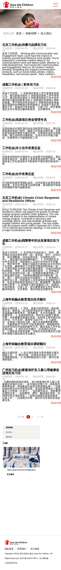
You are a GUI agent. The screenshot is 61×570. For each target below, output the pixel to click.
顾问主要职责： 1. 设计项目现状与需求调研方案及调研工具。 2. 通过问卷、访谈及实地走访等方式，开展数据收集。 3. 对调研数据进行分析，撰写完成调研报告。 (30, 356)
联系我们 (22, 549)
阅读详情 (56, 76)
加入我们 (46, 33)
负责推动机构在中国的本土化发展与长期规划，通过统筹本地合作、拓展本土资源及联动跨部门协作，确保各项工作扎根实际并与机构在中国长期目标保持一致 (31, 160)
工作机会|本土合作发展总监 (21, 148)
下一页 (40, 417)
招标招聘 (31, 33)
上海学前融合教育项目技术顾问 (24, 299)
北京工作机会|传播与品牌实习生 (24, 45)
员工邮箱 (34, 549)
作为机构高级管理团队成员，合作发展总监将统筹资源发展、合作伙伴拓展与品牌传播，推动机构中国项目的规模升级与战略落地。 (31, 185)
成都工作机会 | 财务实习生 (20, 84)
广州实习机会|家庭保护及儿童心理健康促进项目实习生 (30, 371)
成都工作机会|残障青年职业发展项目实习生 (30, 242)
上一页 (21, 417)
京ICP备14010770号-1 (29, 558)
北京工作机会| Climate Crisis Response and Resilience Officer (30, 199)
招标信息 (9, 437)
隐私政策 (9, 549)
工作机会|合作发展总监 (18, 174)
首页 (19, 33)
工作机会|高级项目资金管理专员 (24, 119)
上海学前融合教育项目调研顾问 (24, 344)
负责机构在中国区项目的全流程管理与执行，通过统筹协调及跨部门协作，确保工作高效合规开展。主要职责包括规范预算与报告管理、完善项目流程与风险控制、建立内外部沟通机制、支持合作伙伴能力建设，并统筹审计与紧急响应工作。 (31, 133)
